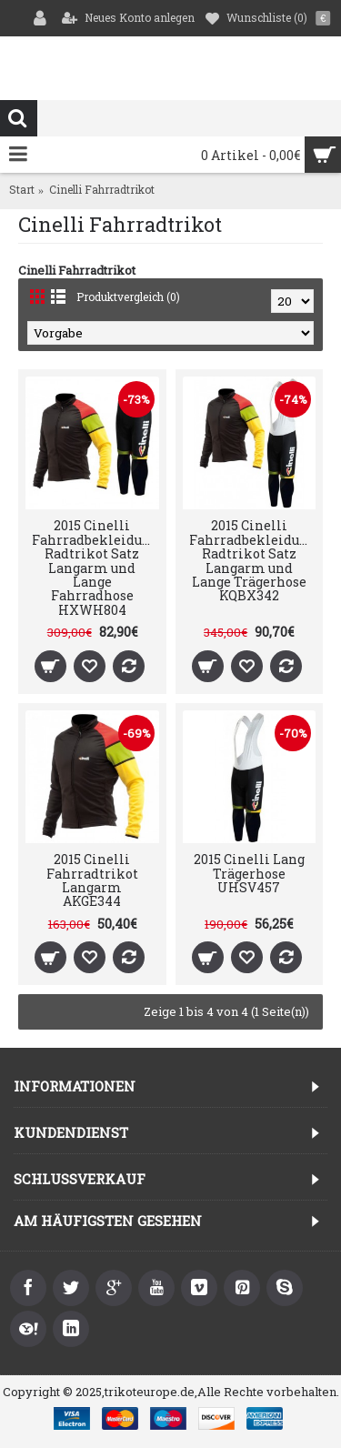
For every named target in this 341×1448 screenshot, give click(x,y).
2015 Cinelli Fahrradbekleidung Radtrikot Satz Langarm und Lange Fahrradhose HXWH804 (95, 567)
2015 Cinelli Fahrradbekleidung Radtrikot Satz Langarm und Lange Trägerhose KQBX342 (252, 560)
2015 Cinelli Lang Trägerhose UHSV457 (249, 873)
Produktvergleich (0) (128, 296)
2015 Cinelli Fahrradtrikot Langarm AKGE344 (92, 880)
